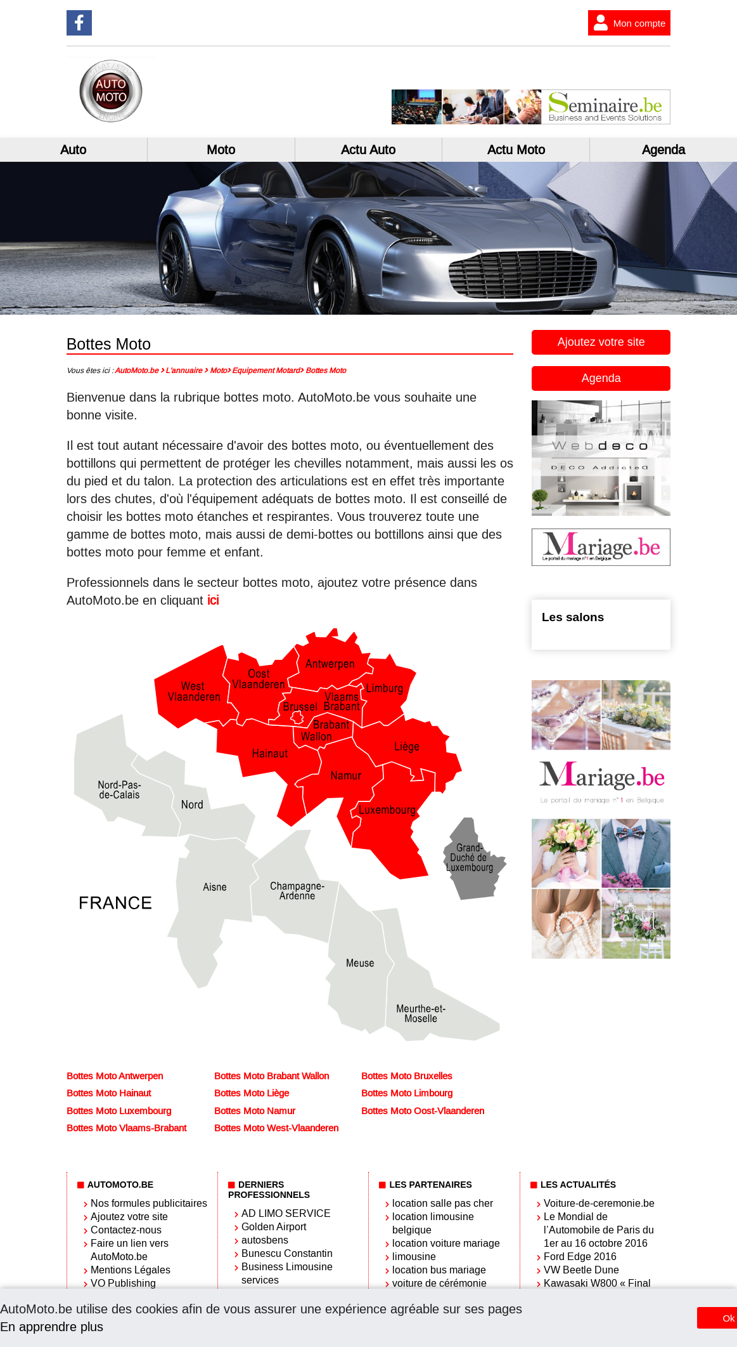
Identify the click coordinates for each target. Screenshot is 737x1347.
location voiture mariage (446, 1243)
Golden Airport (273, 1226)
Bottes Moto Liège (251, 1093)
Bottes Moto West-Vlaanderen (276, 1128)
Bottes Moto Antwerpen (115, 1076)
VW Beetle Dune (581, 1270)
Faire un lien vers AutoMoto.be (130, 1250)
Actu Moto (516, 149)
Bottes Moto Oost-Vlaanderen (422, 1111)
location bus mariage (439, 1270)
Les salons (573, 617)
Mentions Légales (130, 1270)
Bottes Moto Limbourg (406, 1093)
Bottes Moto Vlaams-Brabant (126, 1128)
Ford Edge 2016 (580, 1256)
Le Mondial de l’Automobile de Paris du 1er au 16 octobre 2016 (599, 1230)
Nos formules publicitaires (149, 1203)
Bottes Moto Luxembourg (119, 1111)
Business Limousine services (287, 1273)
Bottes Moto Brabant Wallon (271, 1076)
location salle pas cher (442, 1203)
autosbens (264, 1240)
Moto (221, 149)
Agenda (601, 378)
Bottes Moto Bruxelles (406, 1076)
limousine (414, 1256)
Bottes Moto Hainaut (109, 1093)
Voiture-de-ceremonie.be (599, 1203)
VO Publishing (123, 1283)
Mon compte (627, 23)
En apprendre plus (51, 1326)
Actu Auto (368, 149)
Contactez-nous (126, 1230)
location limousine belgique (433, 1223)
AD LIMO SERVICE (286, 1213)
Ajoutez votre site (601, 342)
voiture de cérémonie (439, 1283)
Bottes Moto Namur (254, 1111)
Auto (73, 149)
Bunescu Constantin (287, 1253)
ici (213, 600)
